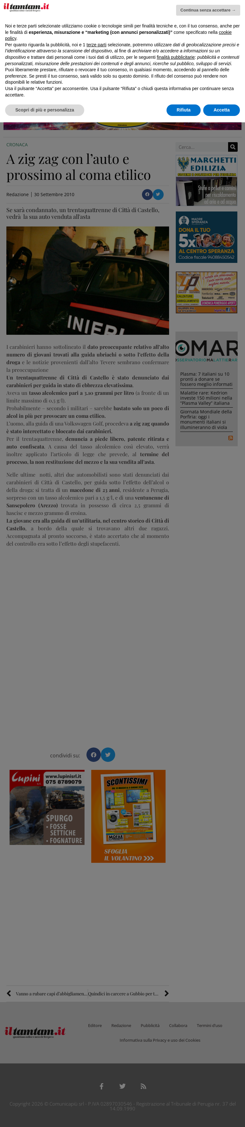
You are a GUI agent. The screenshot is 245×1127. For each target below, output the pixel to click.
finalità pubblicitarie (176, 57)
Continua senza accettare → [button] (208, 10)
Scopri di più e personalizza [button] (44, 109)
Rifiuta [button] (184, 109)
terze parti (96, 44)
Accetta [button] (221, 109)
